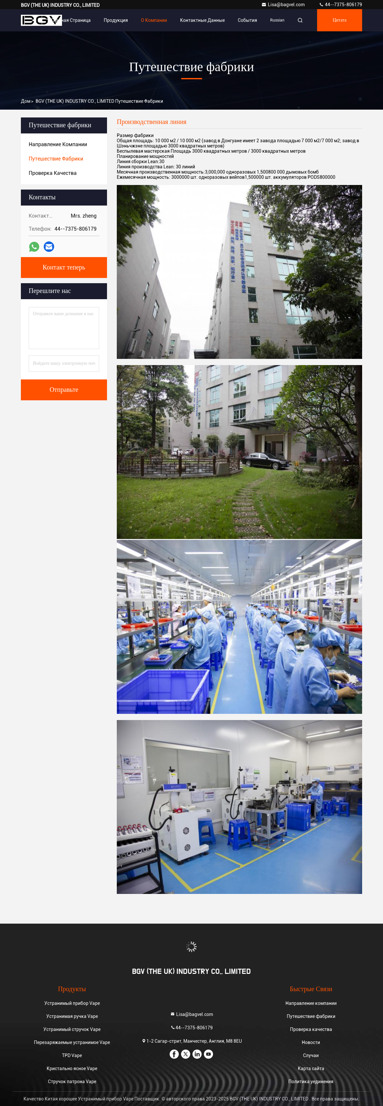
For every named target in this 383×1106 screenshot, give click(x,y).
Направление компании (311, 1003)
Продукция (116, 20)
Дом (25, 101)
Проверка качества (311, 1029)
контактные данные (202, 20)
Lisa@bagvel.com (283, 4)
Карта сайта (311, 1068)
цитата (339, 20)
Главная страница (71, 20)
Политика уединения (310, 1081)
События (247, 20)
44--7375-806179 (340, 4)
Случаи (311, 1055)
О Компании (154, 20)
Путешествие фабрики (311, 1016)
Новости (311, 1042)
